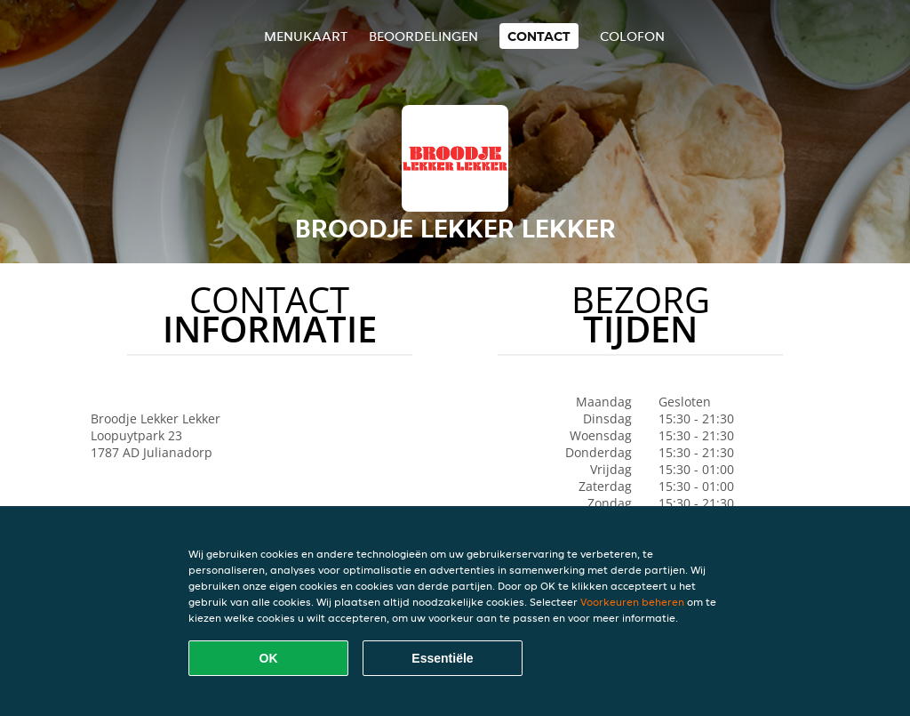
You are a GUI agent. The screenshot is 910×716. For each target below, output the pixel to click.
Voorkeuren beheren (632, 601)
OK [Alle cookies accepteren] (268, 658)
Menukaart (305, 36)
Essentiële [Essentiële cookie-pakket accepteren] (442, 658)
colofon (632, 36)
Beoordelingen (423, 36)
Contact (539, 36)
